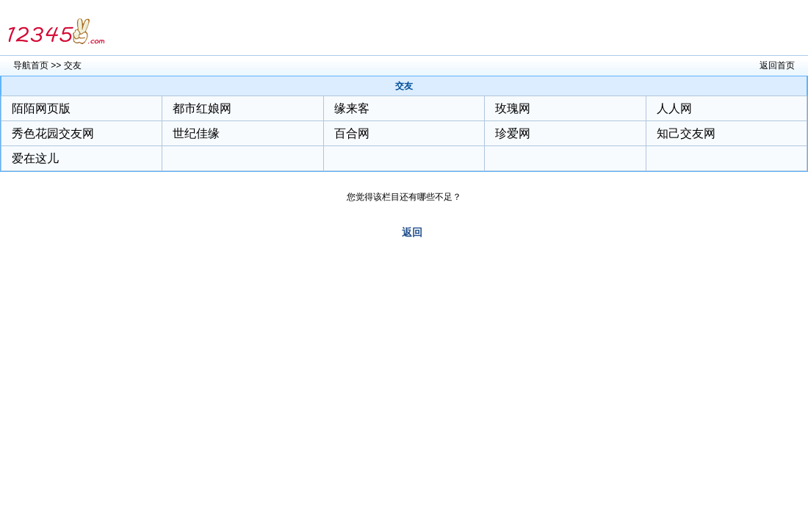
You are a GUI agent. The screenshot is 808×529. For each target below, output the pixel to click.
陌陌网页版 (41, 108)
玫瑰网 (512, 108)
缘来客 (351, 108)
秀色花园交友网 (53, 133)
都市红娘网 (202, 108)
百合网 (351, 133)
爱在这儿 (35, 158)
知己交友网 (686, 133)
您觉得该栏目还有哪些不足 (399, 197)
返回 (412, 232)
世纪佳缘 (196, 133)
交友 (73, 65)
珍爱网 (512, 133)
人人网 (674, 108)
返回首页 (777, 65)
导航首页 (30, 65)
